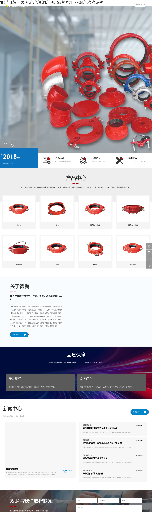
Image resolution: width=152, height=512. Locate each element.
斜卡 (95, 264)
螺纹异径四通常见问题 (93, 473)
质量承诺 (96, 158)
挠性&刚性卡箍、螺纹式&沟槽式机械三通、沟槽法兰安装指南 (31, 387)
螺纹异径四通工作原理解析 (95, 458)
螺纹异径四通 (12, 469)
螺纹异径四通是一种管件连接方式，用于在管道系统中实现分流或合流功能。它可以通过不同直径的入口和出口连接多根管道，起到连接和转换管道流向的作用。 (31, 475)
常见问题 (86, 378)
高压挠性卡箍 (133, 225)
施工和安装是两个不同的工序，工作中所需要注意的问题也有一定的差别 (106, 387)
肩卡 (57, 225)
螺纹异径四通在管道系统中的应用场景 (100, 428)
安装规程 (15, 378)
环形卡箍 (19, 264)
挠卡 (57, 264)
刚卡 (19, 225)
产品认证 (59, 158)
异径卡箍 (133, 264)
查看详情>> (139, 425)
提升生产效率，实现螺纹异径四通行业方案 (102, 443)
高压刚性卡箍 (95, 225)
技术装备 (132, 158)
